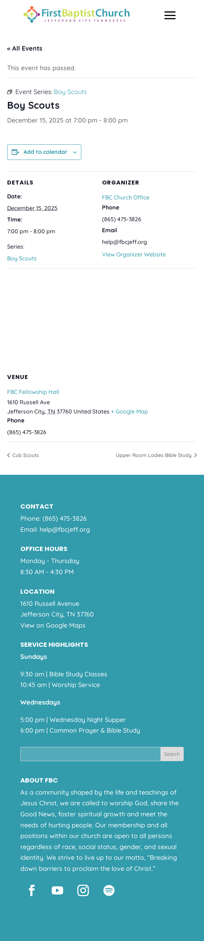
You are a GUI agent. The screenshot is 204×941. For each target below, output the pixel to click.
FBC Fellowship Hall (33, 391)
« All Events (24, 48)
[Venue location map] (102, 320)
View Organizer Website (134, 254)
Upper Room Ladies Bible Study (154, 455)
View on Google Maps (53, 625)
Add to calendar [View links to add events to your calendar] (45, 151)
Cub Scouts (25, 455)
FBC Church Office (125, 197)
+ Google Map (129, 411)
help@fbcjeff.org (65, 529)
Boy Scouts (22, 258)
